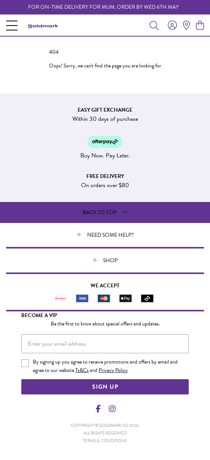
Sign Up (105, 386)
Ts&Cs (82, 370)
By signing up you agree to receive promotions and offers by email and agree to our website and (105, 366)
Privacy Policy (113, 370)
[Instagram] (112, 409)
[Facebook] (98, 409)
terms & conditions (105, 441)
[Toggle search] (154, 25)
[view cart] (200, 25)
